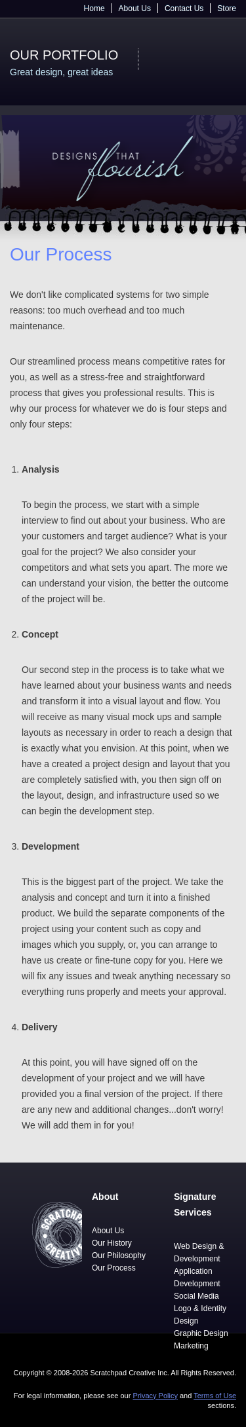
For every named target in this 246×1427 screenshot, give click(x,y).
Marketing (191, 1345)
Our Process (114, 1268)
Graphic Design (201, 1333)
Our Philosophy (119, 1255)
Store (226, 8)
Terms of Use (215, 1396)
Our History (112, 1243)
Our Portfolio (64, 55)
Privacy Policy (155, 1396)
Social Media (196, 1296)
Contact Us (184, 8)
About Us (135, 8)
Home (94, 8)
